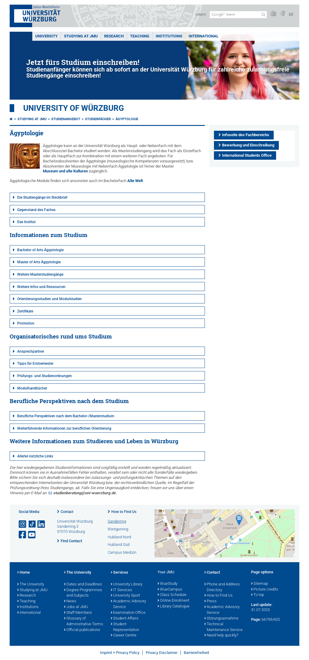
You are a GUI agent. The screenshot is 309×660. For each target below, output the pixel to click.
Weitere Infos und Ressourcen (41, 287)
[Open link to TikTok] (32, 524)
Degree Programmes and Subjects (83, 593)
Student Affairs (125, 618)
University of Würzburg (73, 108)
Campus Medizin (122, 552)
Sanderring (117, 521)
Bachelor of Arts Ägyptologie (40, 250)
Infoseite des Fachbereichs (245, 135)
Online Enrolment (173, 601)
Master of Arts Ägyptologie (39, 262)
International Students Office (247, 155)
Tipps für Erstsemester (35, 363)
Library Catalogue (174, 606)
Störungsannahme (221, 618)
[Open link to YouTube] (32, 535)
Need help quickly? (221, 635)
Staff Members (78, 613)
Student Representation (125, 627)
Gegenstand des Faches (36, 210)
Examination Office (128, 613)
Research (26, 595)
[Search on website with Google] (238, 14)
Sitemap (259, 584)
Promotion (25, 323)
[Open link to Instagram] (23, 524)
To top (257, 595)
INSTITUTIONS (169, 36)
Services (119, 572)
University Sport (125, 595)
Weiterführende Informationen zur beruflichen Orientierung (64, 428)
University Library (126, 584)
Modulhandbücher (32, 388)
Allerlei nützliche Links (35, 456)
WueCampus (170, 589)
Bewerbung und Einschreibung (248, 145)
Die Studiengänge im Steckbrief (42, 197)
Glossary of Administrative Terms (83, 621)
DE (291, 14)
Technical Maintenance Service (223, 627)
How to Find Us (123, 512)
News (70, 601)
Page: (256, 619)
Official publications (82, 630)
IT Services (121, 590)
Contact (67, 512)
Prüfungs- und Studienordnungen (44, 376)
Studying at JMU (32, 119)
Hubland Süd (118, 544)
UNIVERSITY (46, 36)
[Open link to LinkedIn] (41, 524)
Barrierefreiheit (196, 652)
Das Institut (26, 222)
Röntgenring (118, 529)
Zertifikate (25, 311)
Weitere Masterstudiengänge (40, 274)
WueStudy (167, 584)
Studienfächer (98, 119)
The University (30, 584)
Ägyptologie (127, 119)
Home (23, 572)
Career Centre (123, 635)
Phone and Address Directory (222, 587)
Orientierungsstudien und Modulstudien (49, 299)
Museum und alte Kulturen (65, 171)
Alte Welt (135, 180)
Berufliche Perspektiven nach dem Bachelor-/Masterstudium (65, 416)
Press (210, 601)
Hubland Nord (119, 537)
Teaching (139, 36)
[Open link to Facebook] (23, 535)
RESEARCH (114, 36)
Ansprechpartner (30, 351)
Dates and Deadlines (83, 584)
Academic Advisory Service (128, 604)
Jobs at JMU (76, 607)
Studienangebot (65, 119)
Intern (201, 14)
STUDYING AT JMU (81, 36)
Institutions (28, 607)
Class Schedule (172, 595)
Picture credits (264, 589)
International (203, 36)
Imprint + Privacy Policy (119, 652)
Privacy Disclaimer (161, 652)
